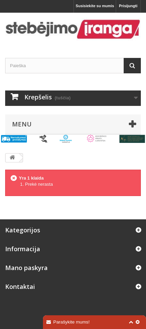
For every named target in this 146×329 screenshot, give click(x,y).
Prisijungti (128, 6)
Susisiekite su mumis (95, 6)
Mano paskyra (26, 268)
